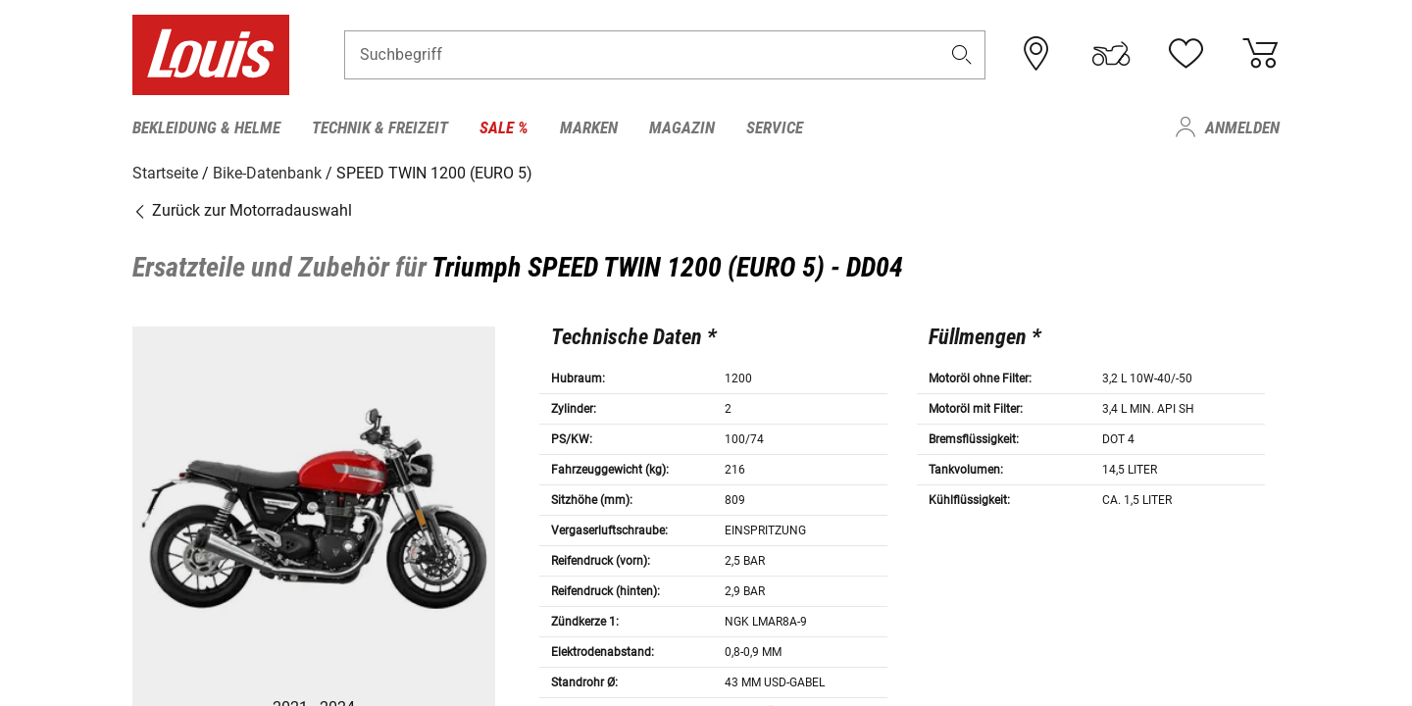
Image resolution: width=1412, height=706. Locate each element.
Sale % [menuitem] (504, 127)
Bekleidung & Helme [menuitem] (206, 127)
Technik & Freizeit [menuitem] (380, 127)
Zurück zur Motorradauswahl (242, 210)
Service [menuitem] (774, 127)
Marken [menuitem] (589, 127)
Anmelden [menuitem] (1242, 127)
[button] (962, 55)
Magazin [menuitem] (682, 127)
